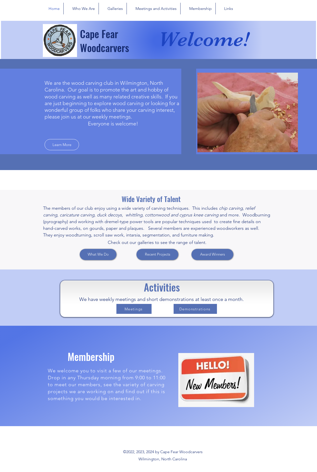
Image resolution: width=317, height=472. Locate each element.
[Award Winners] (212, 254)
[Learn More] (62, 144)
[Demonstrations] (195, 309)
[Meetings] (134, 309)
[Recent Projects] (157, 254)
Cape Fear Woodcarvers (104, 40)
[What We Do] (98, 254)
